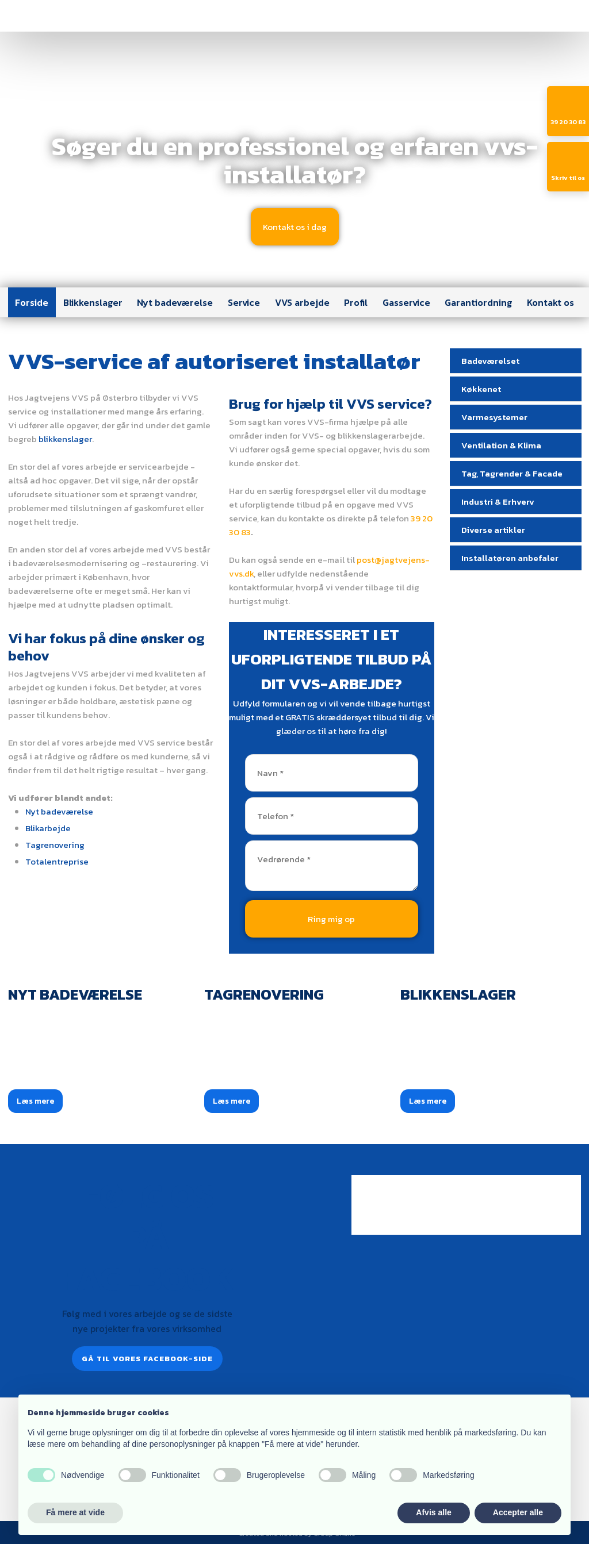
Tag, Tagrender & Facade (512, 473)
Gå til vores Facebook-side (147, 1358)
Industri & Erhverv (497, 501)
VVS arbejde (302, 302)
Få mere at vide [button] (75, 1512)
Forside (31, 302)
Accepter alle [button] (518, 1512)
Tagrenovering (55, 844)
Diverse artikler (493, 529)
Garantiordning (478, 302)
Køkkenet (481, 388)
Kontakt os (550, 302)
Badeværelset (490, 360)
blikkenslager (65, 438)
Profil (356, 302)
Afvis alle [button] (433, 1512)
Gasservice (406, 302)
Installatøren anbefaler (510, 557)
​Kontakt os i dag (295, 226)
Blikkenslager (93, 302)
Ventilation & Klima (501, 445)
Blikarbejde (48, 828)
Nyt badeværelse (175, 302)
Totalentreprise (57, 861)
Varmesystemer (494, 417)
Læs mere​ (35, 1101)
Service (244, 302)
